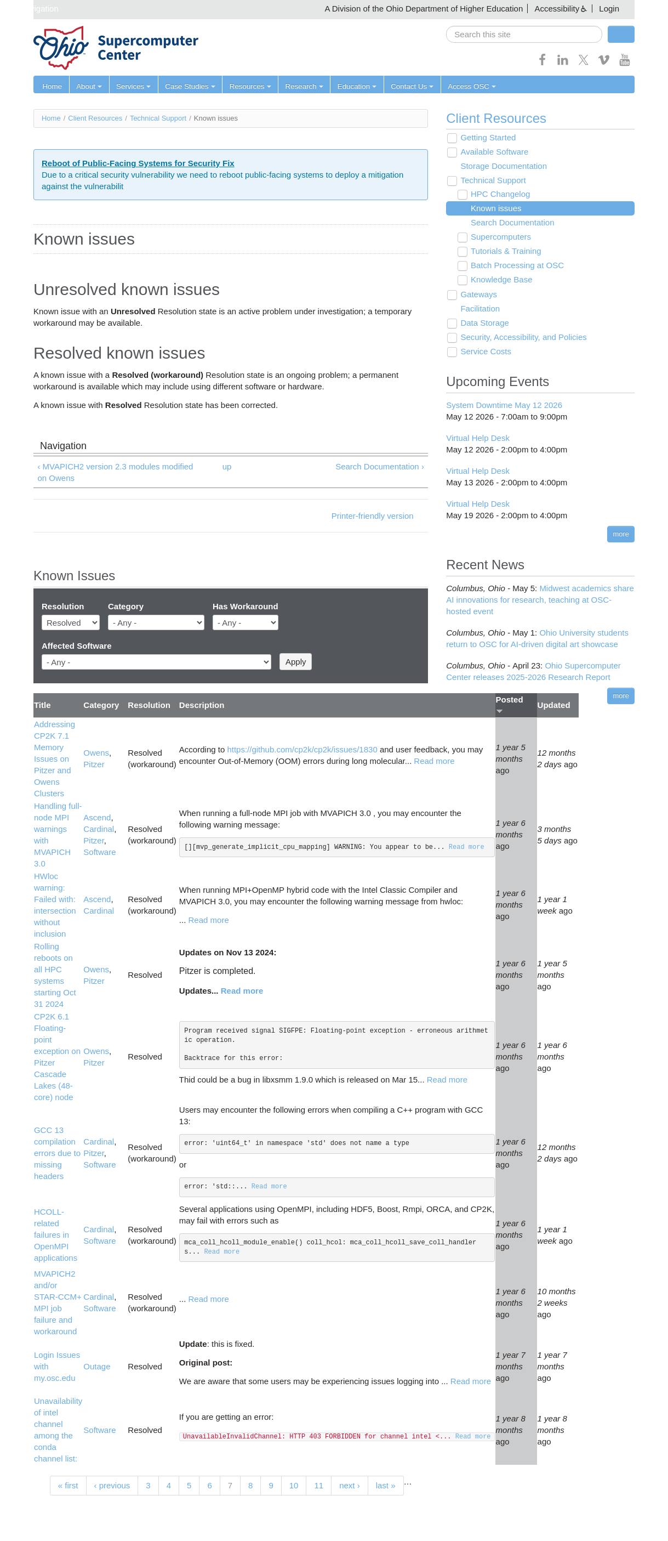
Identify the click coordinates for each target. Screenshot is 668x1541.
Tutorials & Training (504, 251)
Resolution (63, 606)
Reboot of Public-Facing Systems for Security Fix (138, 163)
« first (68, 1485)
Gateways (477, 294)
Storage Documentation (502, 166)
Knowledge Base (500, 280)
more (621, 534)
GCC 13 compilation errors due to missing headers (57, 1153)
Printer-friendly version (373, 515)
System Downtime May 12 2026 (504, 405)
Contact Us (402, 86)
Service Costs (484, 351)
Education (348, 86)
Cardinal (98, 829)
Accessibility (556, 8)
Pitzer (93, 764)
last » (386, 1485)
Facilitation (479, 309)
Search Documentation (511, 223)
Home (51, 86)
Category (126, 606)
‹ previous (112, 1485)
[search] (524, 34)
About (87, 86)
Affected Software (77, 645)
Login (609, 8)
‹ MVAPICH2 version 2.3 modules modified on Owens (115, 472)
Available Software (493, 152)
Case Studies (185, 86)
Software (99, 852)
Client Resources (95, 118)
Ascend (97, 817)
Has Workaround (245, 606)
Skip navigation (31, 8)
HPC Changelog (498, 194)
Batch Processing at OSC (515, 265)
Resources (244, 86)
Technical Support (158, 118)
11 (318, 1485)
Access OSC (460, 86)
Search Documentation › (379, 466)
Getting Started (487, 138)
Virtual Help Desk (478, 438)
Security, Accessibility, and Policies (522, 337)
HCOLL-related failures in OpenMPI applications (55, 1235)
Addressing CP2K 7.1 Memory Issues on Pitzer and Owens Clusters (54, 758)
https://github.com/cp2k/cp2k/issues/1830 (302, 749)
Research (297, 86)
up (227, 466)
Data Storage (483, 323)
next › (349, 1485)
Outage (96, 1366)
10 (294, 1485)
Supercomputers (499, 237)
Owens (96, 753)
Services (131, 86)
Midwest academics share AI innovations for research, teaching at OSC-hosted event (540, 599)
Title (42, 705)
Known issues (494, 208)
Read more (434, 761)
